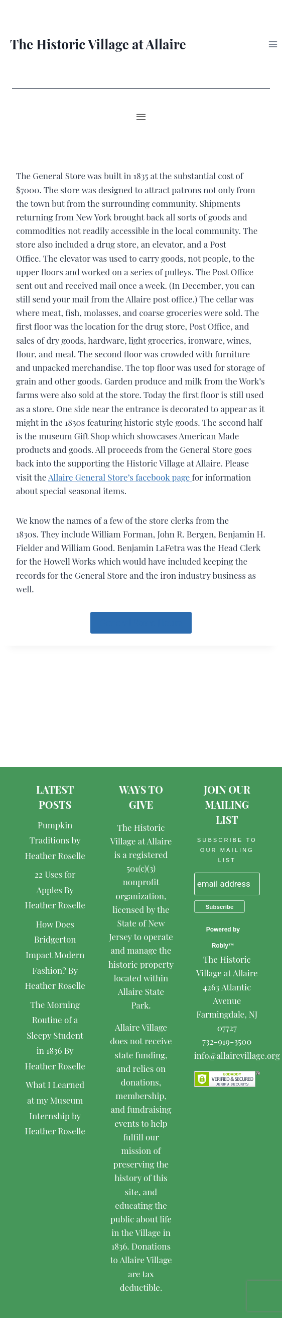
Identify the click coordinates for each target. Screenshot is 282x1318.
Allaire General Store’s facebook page (120, 477)
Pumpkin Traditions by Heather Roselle (55, 840)
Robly (220, 945)
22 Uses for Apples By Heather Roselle (55, 889)
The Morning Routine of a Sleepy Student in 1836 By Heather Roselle (55, 1035)
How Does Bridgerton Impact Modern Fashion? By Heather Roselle (55, 954)
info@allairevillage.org (237, 1055)
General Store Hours (140, 622)
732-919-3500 (226, 1041)
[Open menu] (272, 44)
